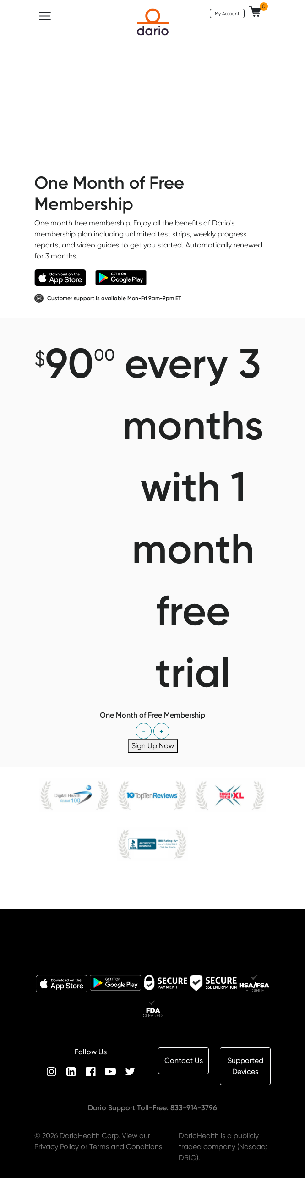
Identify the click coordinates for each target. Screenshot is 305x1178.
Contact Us (183, 1060)
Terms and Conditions (125, 1146)
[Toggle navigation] (45, 16)
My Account (227, 13)
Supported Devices (245, 1066)
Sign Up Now (152, 745)
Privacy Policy (56, 1146)
